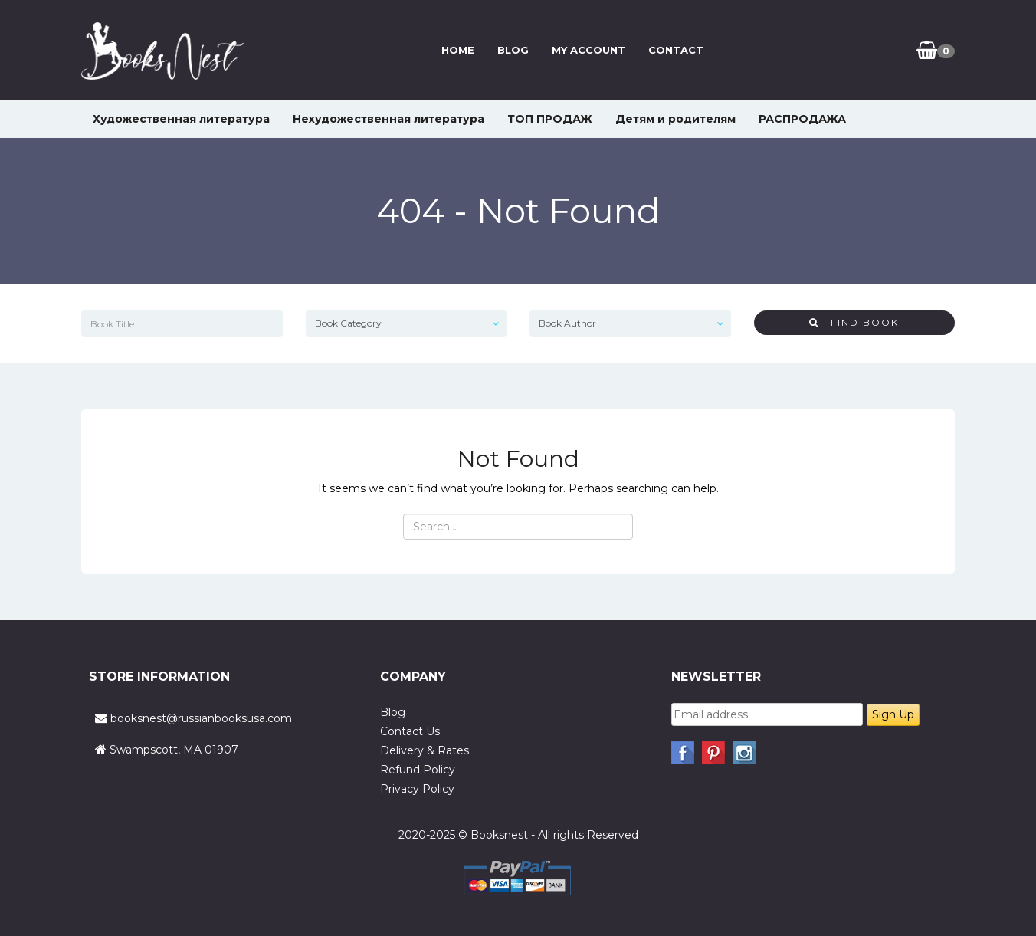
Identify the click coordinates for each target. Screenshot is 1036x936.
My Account (588, 50)
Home (457, 50)
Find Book (854, 322)
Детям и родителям (675, 119)
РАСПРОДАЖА (802, 119)
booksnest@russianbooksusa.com (201, 718)
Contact (675, 50)
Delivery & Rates (424, 750)
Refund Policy (417, 770)
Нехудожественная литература (388, 119)
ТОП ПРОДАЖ (549, 119)
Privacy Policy (417, 789)
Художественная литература (181, 119)
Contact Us (410, 731)
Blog (513, 50)
